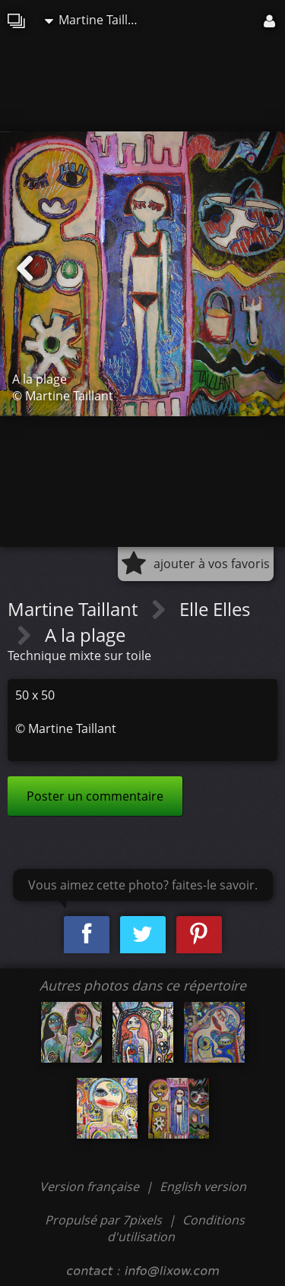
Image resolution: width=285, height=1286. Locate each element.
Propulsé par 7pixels (103, 1220)
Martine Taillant (96, 19)
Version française (91, 1186)
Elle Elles (214, 608)
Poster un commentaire (95, 796)
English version (203, 1186)
